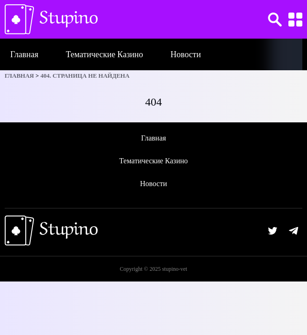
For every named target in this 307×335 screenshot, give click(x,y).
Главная (24, 54)
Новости (186, 54)
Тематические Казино (104, 54)
